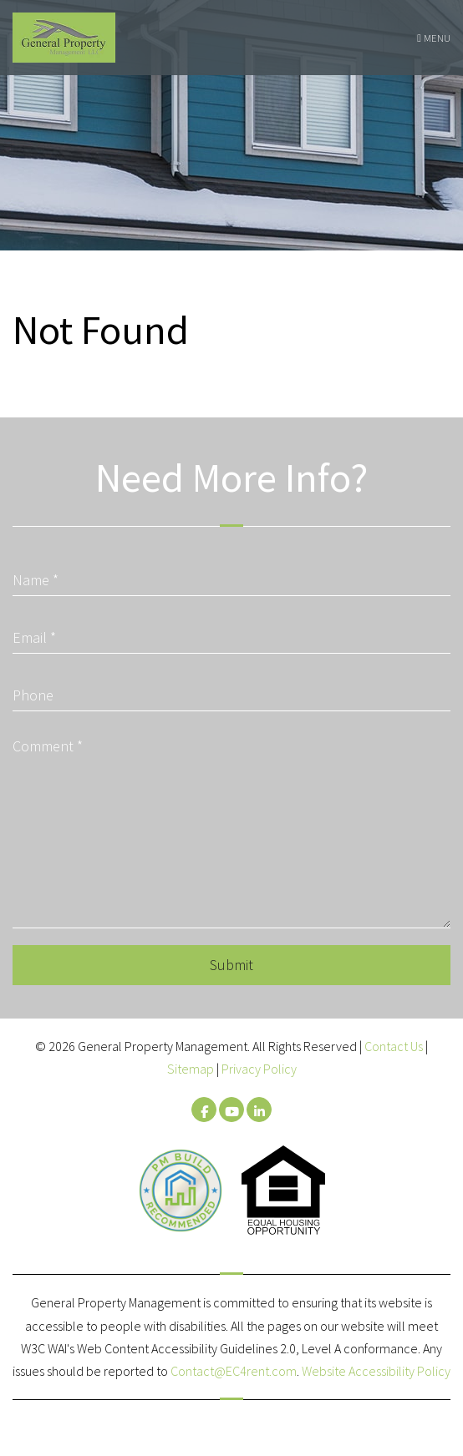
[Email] (231, 631)
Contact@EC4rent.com (233, 1370)
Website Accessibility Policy (376, 1370)
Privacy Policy (259, 1068)
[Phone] (231, 689)
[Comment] (231, 828)
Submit (231, 964)
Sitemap (190, 1068)
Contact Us (393, 1046)
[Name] (231, 574)
